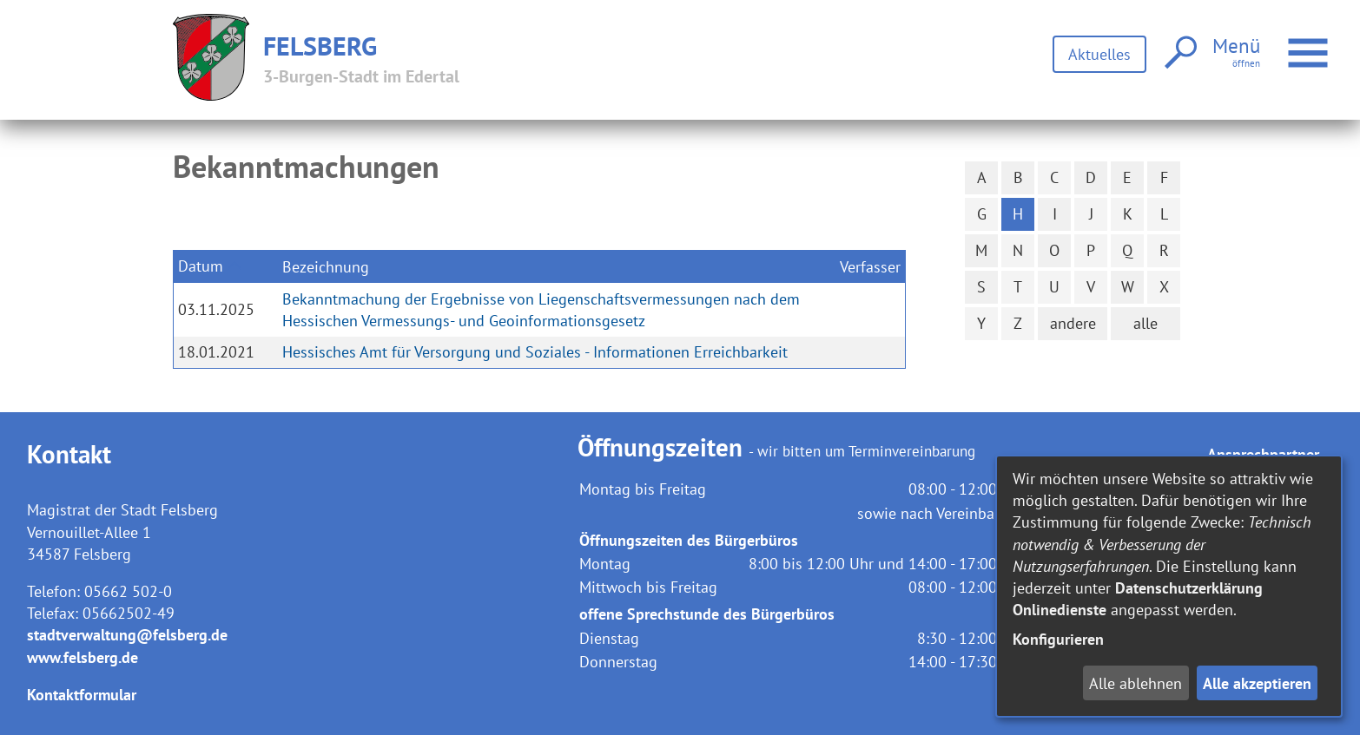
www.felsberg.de (82, 657)
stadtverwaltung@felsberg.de (127, 635)
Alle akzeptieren (1257, 683)
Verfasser (870, 267)
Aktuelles (1099, 54)
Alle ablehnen (1135, 683)
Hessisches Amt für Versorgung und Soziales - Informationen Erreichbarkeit (535, 352)
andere (1073, 323)
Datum (200, 266)
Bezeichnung (325, 267)
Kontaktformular (81, 695)
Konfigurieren (1058, 639)
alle (1145, 323)
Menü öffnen (1310, 44)
